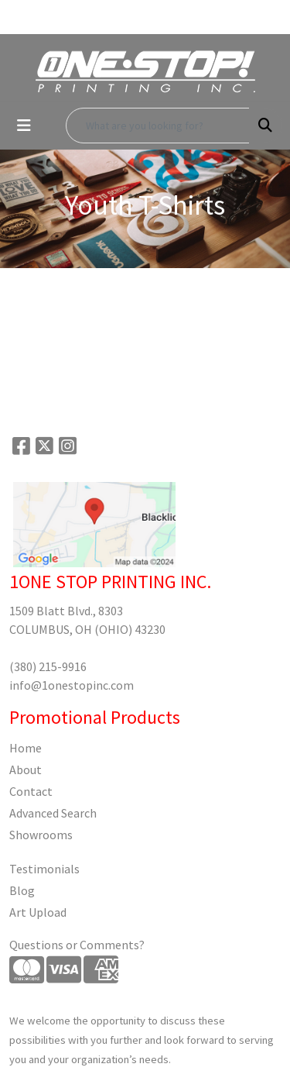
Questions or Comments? (77, 944)
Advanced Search (53, 813)
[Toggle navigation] (24, 125)
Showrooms (41, 834)
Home (25, 748)
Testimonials (44, 868)
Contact (31, 791)
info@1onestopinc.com (71, 685)
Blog (22, 890)
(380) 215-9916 (48, 666)
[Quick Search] (158, 125)
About (25, 769)
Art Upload (38, 912)
